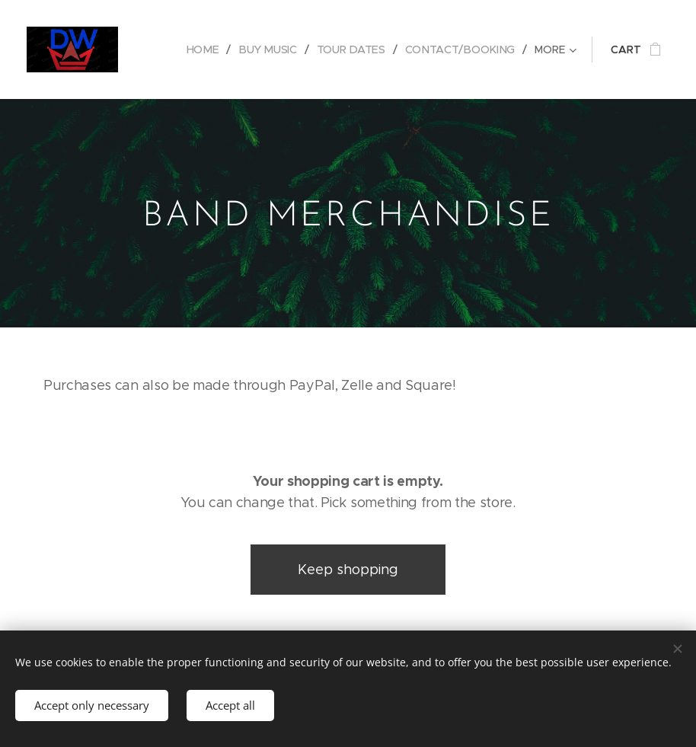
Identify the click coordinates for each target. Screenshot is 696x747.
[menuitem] (209, 49)
